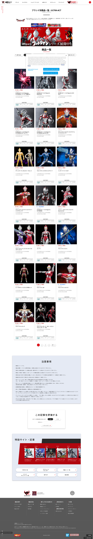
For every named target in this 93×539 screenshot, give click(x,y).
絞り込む (19, 55)
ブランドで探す (17, 506)
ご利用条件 (70, 511)
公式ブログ (30, 506)
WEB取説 (57, 506)
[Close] (66, 55)
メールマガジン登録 (44, 513)
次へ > (53, 345)
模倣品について (43, 506)
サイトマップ (61, 2)
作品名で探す (16, 508)
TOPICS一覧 (25, 470)
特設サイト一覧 (31, 504)
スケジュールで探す (18, 504)
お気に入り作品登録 (44, 511)
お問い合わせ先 (58, 511)
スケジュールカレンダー (46, 470)
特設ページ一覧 (66, 470)
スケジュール (52, 2)
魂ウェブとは (70, 504)
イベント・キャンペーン (44, 508)
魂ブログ (46, 475)
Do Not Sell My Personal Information (6, 532)
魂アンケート (58, 504)
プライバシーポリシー (72, 508)
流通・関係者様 (71, 513)
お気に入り (44, 2)
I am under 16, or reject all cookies (51, 69)
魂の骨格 (67, 475)
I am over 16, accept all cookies (50, 72)
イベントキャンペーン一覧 (25, 475)
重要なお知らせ (43, 504)
